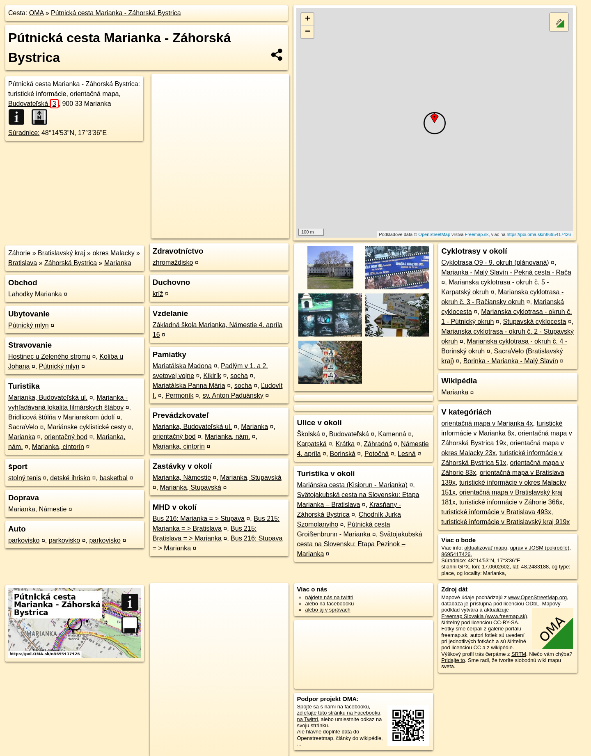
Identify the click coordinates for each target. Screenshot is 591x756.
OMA (36, 12)
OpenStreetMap (434, 234)
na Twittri (307, 719)
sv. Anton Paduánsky (233, 395)
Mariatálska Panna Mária (189, 385)
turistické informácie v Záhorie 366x (511, 502)
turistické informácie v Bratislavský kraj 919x (505, 521)
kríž (158, 293)
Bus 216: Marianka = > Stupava (199, 518)
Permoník (179, 395)
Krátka (345, 443)
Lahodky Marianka (35, 294)
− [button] (307, 32)
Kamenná (392, 434)
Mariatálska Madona (182, 365)
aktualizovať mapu (485, 548)
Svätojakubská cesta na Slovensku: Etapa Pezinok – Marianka (359, 544)
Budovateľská (33, 103)
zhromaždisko (173, 262)
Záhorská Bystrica (70, 262)
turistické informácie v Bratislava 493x (496, 512)
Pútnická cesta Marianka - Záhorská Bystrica (116, 12)
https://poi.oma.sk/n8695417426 (539, 234)
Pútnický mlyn (28, 325)
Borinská (342, 453)
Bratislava (22, 262)
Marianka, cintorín (58, 446)
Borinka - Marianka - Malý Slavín (510, 360)
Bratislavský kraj (61, 253)
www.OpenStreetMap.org (537, 597)
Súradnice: (24, 132)
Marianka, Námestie (37, 509)
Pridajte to (453, 660)
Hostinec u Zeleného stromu (49, 356)
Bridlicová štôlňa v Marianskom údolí (61, 417)
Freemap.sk (476, 234)
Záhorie (19, 253)
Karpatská (312, 443)
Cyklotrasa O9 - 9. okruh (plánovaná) (495, 262)
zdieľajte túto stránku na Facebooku (338, 713)
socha (239, 375)
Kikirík (212, 375)
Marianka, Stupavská (250, 477)
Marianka (117, 262)
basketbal (113, 477)
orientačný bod (65, 436)
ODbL (532, 603)
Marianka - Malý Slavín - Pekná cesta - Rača (506, 272)
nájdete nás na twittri (329, 597)
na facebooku (353, 706)
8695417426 (455, 554)
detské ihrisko (70, 477)
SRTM (518, 654)
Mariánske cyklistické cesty (86, 427)
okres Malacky (113, 253)
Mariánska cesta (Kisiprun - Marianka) (352, 484)
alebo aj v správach (327, 610)
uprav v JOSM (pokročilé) (539, 548)
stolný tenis (24, 477)
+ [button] (307, 19)
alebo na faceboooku (329, 603)
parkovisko (23, 540)
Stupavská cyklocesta (534, 321)
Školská (308, 434)
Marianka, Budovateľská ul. (47, 397)
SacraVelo (23, 427)
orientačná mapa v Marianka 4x (487, 423)
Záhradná (378, 443)
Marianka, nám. (227, 436)
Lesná (407, 453)
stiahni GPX (455, 567)
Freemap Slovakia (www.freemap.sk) (484, 616)
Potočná (376, 453)
